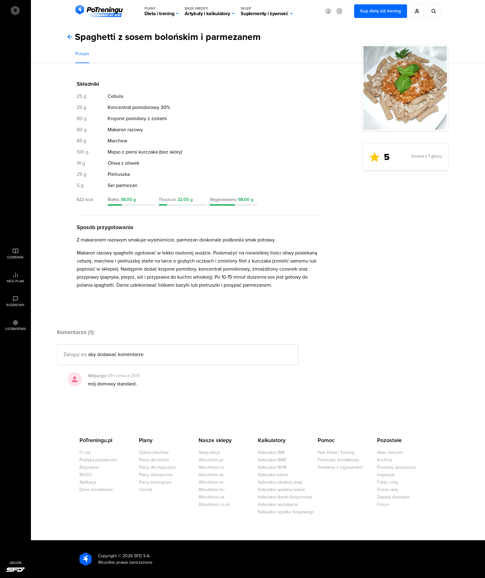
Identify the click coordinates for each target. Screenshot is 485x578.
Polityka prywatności (98, 460)
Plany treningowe (155, 482)
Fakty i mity (387, 482)
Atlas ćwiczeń (390, 452)
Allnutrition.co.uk (214, 504)
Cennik (145, 489)
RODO (85, 474)
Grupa (16, 563)
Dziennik (15, 257)
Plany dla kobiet (154, 460)
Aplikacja (87, 482)
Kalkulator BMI (271, 452)
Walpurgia (97, 375)
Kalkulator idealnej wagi (280, 482)
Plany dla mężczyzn (157, 467)
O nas (85, 452)
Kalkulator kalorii (273, 474)
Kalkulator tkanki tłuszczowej (285, 497)
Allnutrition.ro (211, 482)
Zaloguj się (75, 354)
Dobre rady (387, 489)
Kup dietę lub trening (380, 11)
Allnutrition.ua (211, 497)
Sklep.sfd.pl (209, 452)
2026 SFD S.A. (136, 555)
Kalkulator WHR (272, 467)
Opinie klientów (154, 452)
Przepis (82, 53)
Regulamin (89, 467)
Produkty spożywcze (396, 467)
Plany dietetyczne (156, 474)
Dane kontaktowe (96, 489)
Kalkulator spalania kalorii (281, 489)
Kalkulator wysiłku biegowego (286, 512)
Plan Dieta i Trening (336, 452)
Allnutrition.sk (211, 474)
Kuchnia (384, 460)
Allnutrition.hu (212, 489)
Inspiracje (386, 474)
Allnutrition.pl (211, 460)
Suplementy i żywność (264, 11)
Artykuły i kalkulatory (207, 11)
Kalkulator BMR (272, 460)
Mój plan (15, 281)
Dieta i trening (159, 11)
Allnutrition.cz (211, 467)
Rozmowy (15, 305)
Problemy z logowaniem (340, 467)
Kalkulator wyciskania (278, 504)
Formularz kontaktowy (338, 460)
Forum (383, 504)
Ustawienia (15, 329)
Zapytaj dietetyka (393, 497)
